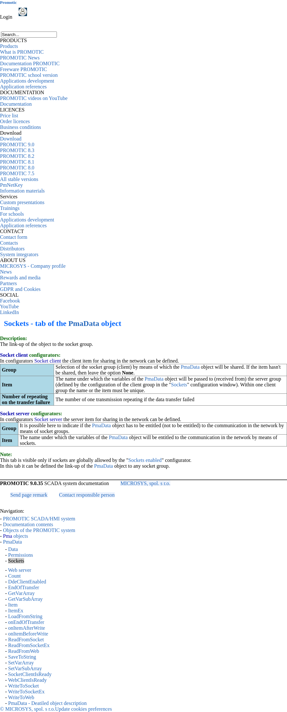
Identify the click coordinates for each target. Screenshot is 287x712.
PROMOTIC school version (29, 75)
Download (11, 138)
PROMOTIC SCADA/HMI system (39, 518)
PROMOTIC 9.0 (17, 144)
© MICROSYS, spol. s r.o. (27, 709)
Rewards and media (20, 277)
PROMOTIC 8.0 (17, 167)
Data (13, 549)
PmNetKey (11, 185)
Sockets (179, 384)
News (6, 272)
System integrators (19, 254)
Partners (8, 283)
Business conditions (20, 127)
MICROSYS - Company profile (33, 266)
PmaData (83, 323)
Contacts (9, 243)
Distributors (12, 248)
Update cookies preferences (83, 709)
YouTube (9, 306)
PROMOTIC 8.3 (17, 150)
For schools (12, 214)
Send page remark (29, 495)
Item (12, 605)
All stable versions (19, 179)
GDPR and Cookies (20, 289)
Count (14, 576)
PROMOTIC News (20, 57)
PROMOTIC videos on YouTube (33, 98)
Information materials (22, 191)
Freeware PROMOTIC (23, 69)
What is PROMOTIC (22, 52)
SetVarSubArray (25, 668)
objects (15, 536)
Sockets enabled (145, 460)
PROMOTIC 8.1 (17, 162)
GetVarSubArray (25, 599)
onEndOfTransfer (26, 622)
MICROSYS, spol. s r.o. (145, 483)
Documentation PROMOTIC (29, 63)
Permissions (20, 555)
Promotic (8, 2)
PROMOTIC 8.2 (17, 156)
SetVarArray (21, 662)
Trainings (10, 208)
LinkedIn (9, 312)
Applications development (27, 81)
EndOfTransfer (23, 587)
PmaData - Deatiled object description (47, 703)
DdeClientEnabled (27, 581)
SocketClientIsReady (29, 674)
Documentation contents (28, 524)
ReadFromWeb (23, 651)
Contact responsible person (87, 495)
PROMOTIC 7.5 (17, 173)
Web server (19, 570)
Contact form (13, 237)
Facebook (10, 300)
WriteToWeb (21, 697)
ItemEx (15, 610)
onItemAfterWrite (26, 628)
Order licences (15, 121)
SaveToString (22, 657)
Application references (23, 86)
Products (9, 46)
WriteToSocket (23, 686)
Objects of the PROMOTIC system (39, 530)
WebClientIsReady (27, 680)
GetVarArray (21, 593)
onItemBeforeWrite (28, 633)
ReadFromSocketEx (28, 645)
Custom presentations (22, 202)
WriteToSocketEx (26, 691)
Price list (9, 115)
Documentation (16, 104)
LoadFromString (25, 616)
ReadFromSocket (26, 639)
